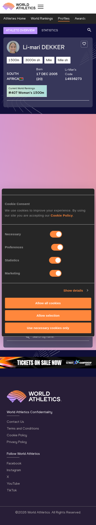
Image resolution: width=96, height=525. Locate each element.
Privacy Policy (17, 442)
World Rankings (42, 18)
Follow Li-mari (72, 246)
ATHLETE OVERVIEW (20, 30)
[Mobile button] (40, 7)
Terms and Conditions (23, 428)
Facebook (14, 463)
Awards (80, 18)
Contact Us (15, 422)
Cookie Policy (17, 435)
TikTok (12, 490)
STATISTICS (50, 30)
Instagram (14, 470)
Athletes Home (14, 18)
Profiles (64, 18)
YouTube (13, 483)
